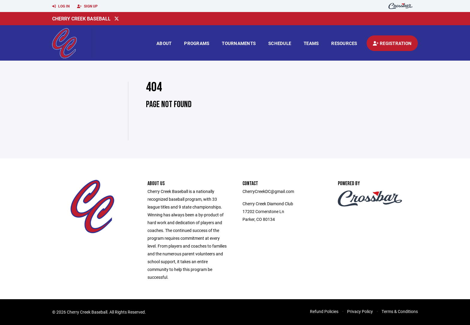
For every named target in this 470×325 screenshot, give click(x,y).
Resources (344, 43)
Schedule (279, 43)
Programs (196, 43)
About (163, 43)
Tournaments (239, 43)
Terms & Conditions (400, 311)
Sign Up (87, 6)
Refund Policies (324, 311)
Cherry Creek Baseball (81, 18)
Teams (311, 43)
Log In (61, 6)
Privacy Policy (360, 311)
